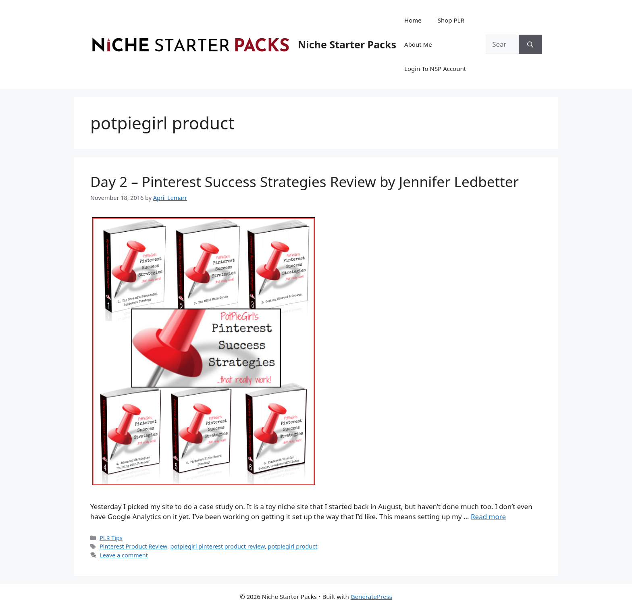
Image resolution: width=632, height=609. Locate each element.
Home (413, 20)
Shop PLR (451, 20)
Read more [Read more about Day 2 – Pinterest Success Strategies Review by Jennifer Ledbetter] (488, 516)
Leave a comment (124, 555)
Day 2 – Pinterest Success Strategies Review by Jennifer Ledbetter (304, 181)
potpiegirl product (293, 546)
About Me (418, 44)
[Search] (530, 44)
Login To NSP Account (435, 68)
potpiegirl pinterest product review (217, 546)
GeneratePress (371, 596)
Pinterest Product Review (133, 546)
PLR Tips (111, 538)
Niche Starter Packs (347, 44)
